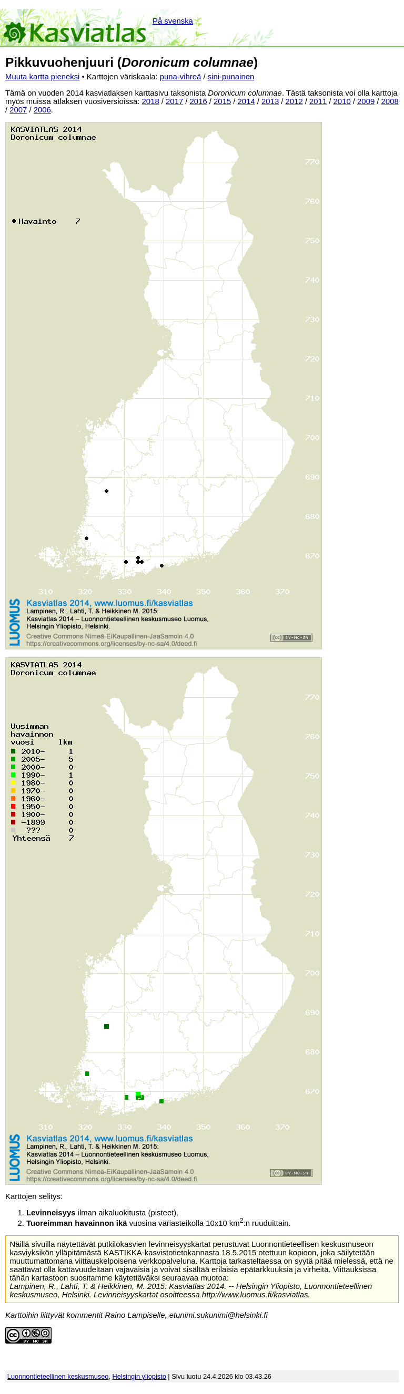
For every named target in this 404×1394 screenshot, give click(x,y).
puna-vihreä (180, 77)
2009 (366, 101)
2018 (150, 101)
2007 (18, 110)
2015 (222, 101)
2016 (198, 101)
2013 (270, 101)
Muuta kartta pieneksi (42, 77)
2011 (318, 101)
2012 (294, 101)
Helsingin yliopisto (139, 1376)
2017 (174, 101)
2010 (342, 101)
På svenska (173, 21)
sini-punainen (231, 77)
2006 (42, 110)
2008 (390, 101)
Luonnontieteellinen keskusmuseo (58, 1376)
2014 (246, 101)
